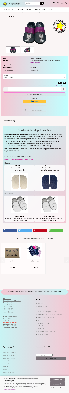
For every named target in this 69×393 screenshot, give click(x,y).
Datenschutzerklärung (10, 389)
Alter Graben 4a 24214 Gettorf (10, 318)
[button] (54, 3)
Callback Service (42, 306)
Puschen (28, 9)
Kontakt (40, 309)
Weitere (50, 9)
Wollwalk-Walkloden (8, 372)
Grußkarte (12, 261)
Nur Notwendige (57, 384)
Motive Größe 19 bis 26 (9, 355)
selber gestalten (39, 9)
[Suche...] (42, 3)
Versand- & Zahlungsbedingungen (47, 312)
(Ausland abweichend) (35, 62)
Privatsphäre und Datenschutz (46, 317)
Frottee (5, 369)
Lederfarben (41, 326)
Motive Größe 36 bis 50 (9, 361)
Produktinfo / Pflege (43, 323)
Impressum (41, 303)
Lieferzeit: (5, 60)
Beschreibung (9, 121)
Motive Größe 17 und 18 (9, 352)
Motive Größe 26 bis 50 (9, 358)
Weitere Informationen (57, 388)
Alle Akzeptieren (57, 380)
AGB (39, 320)
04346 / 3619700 (8, 307)
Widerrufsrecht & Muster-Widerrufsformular (50, 314)
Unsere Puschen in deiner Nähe (46, 331)
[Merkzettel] (62, 3)
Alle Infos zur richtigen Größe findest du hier (18, 159)
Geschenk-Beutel (34, 261)
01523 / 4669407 (8, 309)
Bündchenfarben (7, 364)
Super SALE (19, 9)
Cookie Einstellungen (43, 334)
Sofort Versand (8, 9)
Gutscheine (41, 329)
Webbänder (6, 367)
